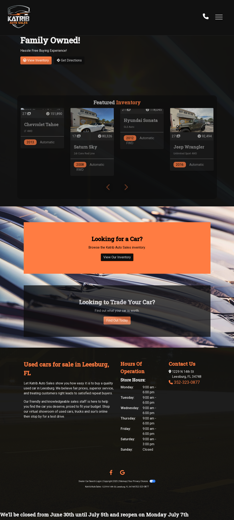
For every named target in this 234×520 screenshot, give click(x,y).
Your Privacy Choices (141, 481)
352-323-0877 (187, 382)
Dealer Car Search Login (90, 481)
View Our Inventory (117, 262)
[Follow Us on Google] (122, 472)
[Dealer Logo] (18, 16)
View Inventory (36, 60)
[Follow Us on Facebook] (111, 472)
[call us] (205, 17)
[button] (219, 17)
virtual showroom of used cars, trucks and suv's (63, 411)
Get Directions (69, 60)
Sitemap (123, 481)
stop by (36, 416)
